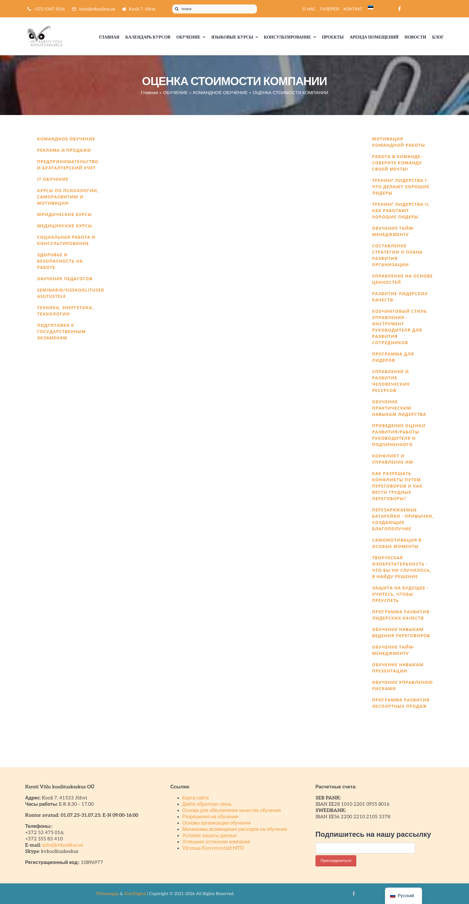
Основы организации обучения (216, 823)
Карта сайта (195, 798)
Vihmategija (107, 893)
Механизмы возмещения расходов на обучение (234, 829)
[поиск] (214, 8)
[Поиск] (176, 8)
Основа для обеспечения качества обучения (231, 810)
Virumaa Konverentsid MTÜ (213, 848)
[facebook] (399, 8)
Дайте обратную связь (207, 804)
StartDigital (135, 893)
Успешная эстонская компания (216, 842)
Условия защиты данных (209, 836)
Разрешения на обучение (210, 817)
